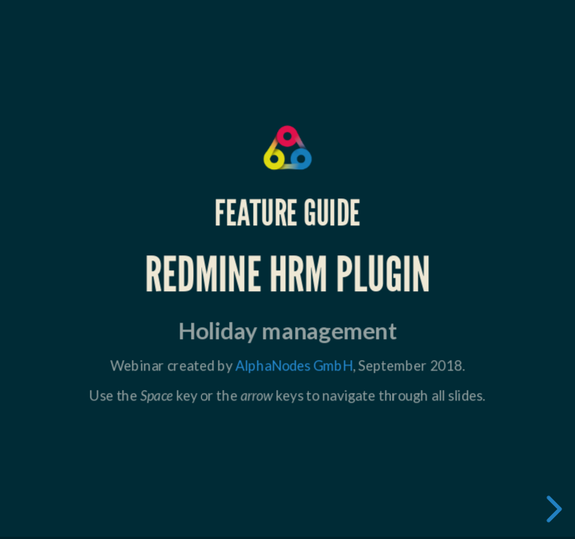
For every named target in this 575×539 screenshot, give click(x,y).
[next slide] (551, 509)
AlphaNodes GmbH (294, 364)
